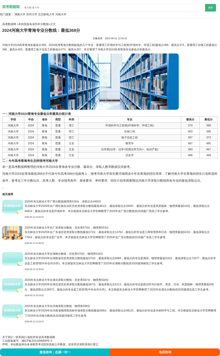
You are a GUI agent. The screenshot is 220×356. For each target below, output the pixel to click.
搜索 (210, 7)
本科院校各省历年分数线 (33, 24)
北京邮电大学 (46, 14)
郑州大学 (31, 14)
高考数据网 (9, 24)
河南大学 (60, 14)
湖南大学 (19, 14)
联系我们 (21, 337)
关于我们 (7, 337)
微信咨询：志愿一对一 (55, 352)
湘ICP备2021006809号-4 (36, 340)
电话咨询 (165, 352)
